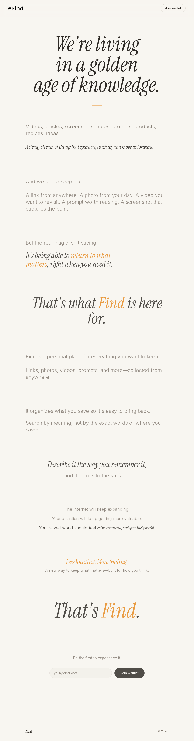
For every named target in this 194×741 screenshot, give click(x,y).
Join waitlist (173, 8)
